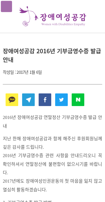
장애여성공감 (53, 16)
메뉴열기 (6, 6)
